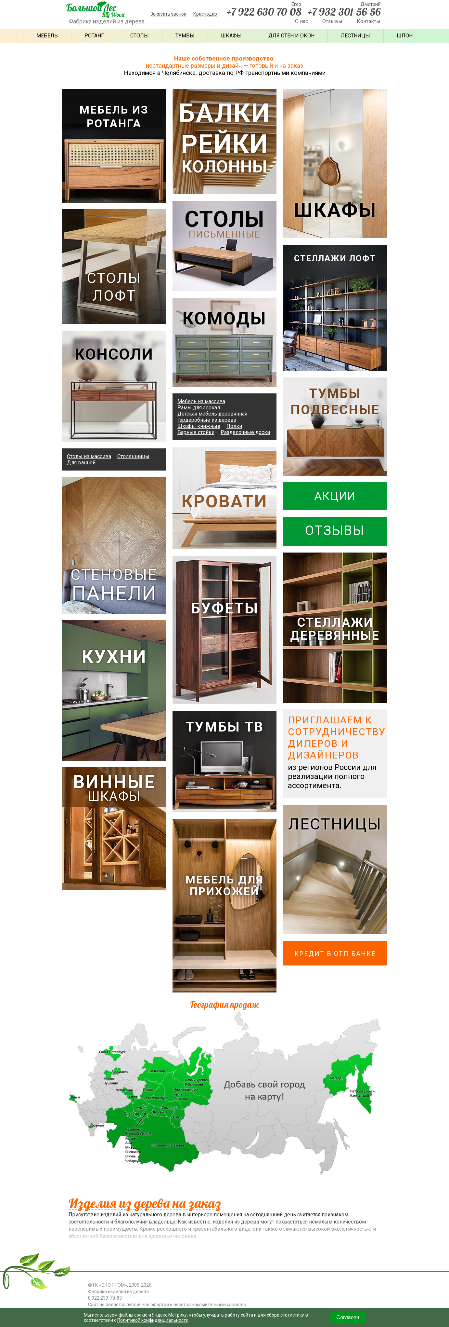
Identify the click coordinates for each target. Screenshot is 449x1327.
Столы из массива (89, 456)
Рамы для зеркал (198, 407)
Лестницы (355, 36)
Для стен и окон (291, 36)
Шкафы (231, 36)
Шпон (405, 36)
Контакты (368, 21)
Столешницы (133, 456)
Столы (139, 36)
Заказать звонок (168, 14)
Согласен (348, 1317)
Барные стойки (195, 432)
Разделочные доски (245, 432)
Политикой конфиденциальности (153, 1320)
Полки (234, 426)
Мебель (47, 36)
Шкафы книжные (198, 426)
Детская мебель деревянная (212, 413)
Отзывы (332, 21)
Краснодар (205, 14)
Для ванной (81, 462)
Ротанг (94, 36)
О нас (301, 21)
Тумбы (185, 36)
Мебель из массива (201, 401)
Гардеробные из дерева (206, 420)
